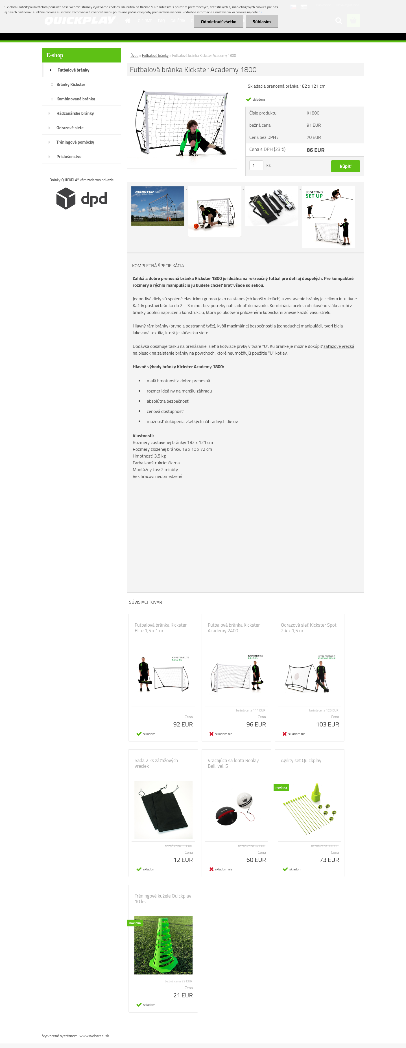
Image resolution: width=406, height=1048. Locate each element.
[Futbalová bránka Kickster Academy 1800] (182, 84)
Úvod (134, 55)
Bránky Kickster (70, 84)
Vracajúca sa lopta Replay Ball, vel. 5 (233, 763)
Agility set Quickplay (301, 760)
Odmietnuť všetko (218, 21)
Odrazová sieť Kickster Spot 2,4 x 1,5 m (309, 627)
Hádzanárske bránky (75, 113)
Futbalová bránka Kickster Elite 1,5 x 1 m (161, 627)
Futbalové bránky (74, 70)
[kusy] (256, 165)
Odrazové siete (70, 127)
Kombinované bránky (75, 99)
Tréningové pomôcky (75, 142)
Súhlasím (262, 21)
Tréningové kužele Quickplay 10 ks (163, 898)
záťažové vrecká (339, 346)
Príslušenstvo (69, 156)
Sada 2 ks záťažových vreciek (156, 763)
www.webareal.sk (94, 1036)
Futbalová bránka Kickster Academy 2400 (234, 627)
